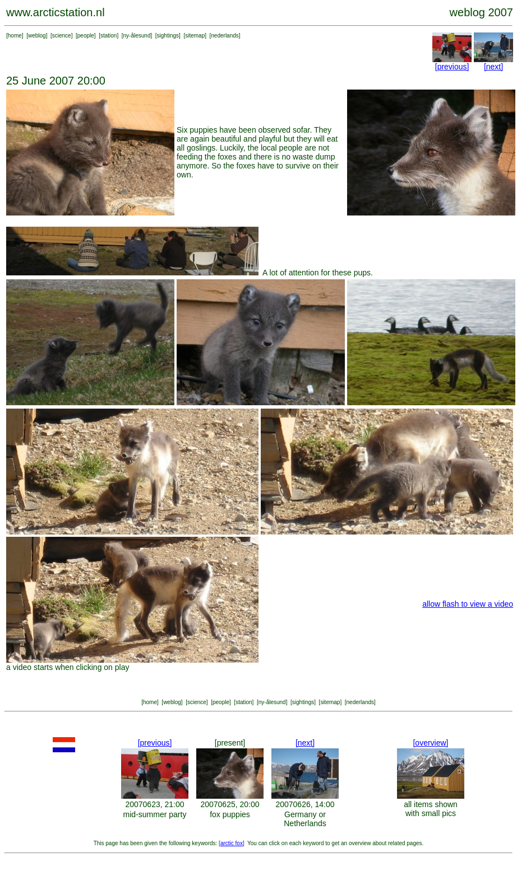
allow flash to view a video (467, 603)
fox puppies (230, 814)
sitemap (195, 35)
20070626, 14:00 (304, 804)
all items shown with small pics (431, 809)
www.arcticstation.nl (55, 12)
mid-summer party (155, 814)
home (15, 35)
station (108, 35)
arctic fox (231, 843)
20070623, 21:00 (154, 804)
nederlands (224, 35)
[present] (230, 742)
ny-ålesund (137, 35)
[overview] (430, 742)
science (61, 35)
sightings (168, 35)
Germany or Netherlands (305, 819)
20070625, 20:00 (229, 804)
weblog (37, 35)
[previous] (452, 66)
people (85, 35)
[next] (493, 66)
